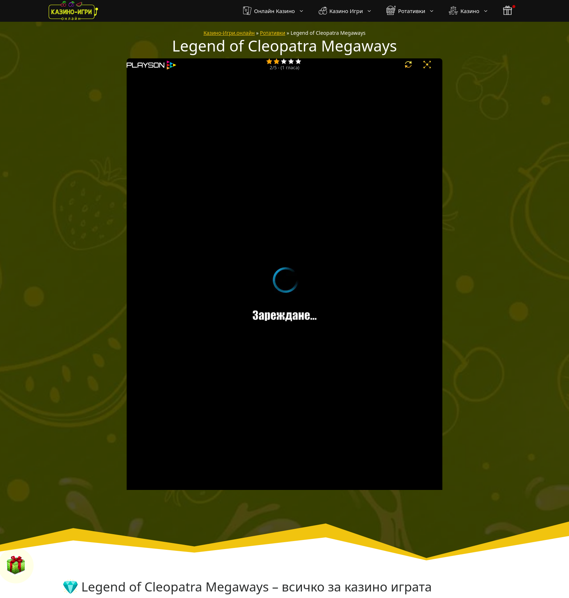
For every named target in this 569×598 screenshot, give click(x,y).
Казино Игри (349, 11)
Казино (472, 11)
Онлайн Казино (277, 11)
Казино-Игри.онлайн (229, 32)
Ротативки (414, 11)
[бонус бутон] (508, 11)
